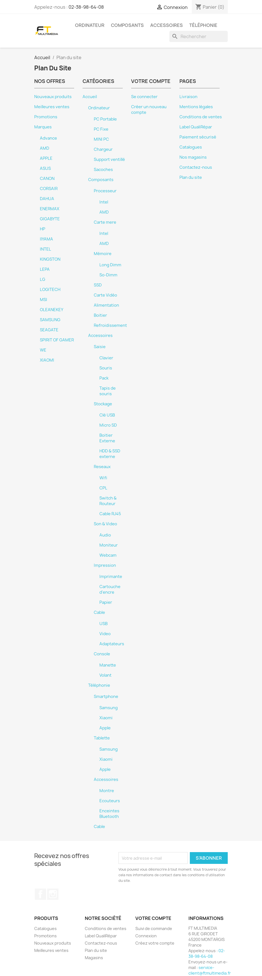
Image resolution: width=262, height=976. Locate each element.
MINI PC (101, 139)
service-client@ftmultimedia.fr (209, 970)
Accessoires (166, 25)
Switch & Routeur (108, 500)
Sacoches (103, 169)
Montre (106, 791)
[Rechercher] (198, 36)
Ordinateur (89, 25)
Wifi (103, 478)
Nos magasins (193, 157)
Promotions (45, 117)
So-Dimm (108, 275)
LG (42, 279)
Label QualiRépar (195, 127)
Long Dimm (110, 265)
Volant (105, 675)
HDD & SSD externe (109, 453)
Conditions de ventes (200, 117)
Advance (48, 138)
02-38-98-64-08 (86, 7)
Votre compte (153, 918)
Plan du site (190, 177)
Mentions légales (196, 107)
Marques (43, 127)
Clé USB (107, 415)
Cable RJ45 (110, 514)
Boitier (100, 315)
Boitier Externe (107, 438)
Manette (107, 665)
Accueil (90, 97)
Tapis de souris (107, 391)
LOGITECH (50, 289)
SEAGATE (49, 330)
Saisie (100, 347)
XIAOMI (47, 360)
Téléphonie (203, 25)
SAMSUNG (50, 320)
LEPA (45, 269)
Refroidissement (110, 325)
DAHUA (47, 199)
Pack (103, 378)
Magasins (94, 957)
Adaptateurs (111, 644)
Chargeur (103, 149)
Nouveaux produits (53, 97)
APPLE (46, 158)
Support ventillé (109, 159)
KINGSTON (50, 259)
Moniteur (108, 545)
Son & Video (105, 524)
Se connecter (144, 97)
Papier (105, 602)
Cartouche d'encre (109, 589)
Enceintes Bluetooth (109, 813)
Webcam (108, 555)
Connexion (146, 935)
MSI (43, 299)
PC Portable (105, 119)
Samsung (108, 708)
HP (42, 229)
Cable (99, 612)
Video (105, 634)
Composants (127, 25)
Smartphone (106, 696)
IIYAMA (46, 239)
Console (102, 654)
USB (103, 623)
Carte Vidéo (105, 295)
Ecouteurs (109, 801)
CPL (103, 488)
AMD (44, 148)
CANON (47, 178)
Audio (105, 535)
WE (43, 350)
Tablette (102, 738)
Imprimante (110, 576)
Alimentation (106, 305)
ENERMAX (49, 209)
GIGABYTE (50, 219)
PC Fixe (101, 129)
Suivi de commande (153, 928)
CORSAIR (49, 188)
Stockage (103, 404)
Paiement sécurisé (197, 137)
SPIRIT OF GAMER (57, 340)
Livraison (188, 97)
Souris (105, 368)
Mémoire (102, 253)
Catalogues (190, 147)
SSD (98, 285)
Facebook (40, 894)
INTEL (45, 249)
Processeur (105, 191)
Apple (105, 728)
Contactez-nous (195, 167)
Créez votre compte (154, 943)
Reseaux (102, 467)
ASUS (45, 168)
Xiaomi (106, 718)
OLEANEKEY (51, 310)
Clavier (106, 358)
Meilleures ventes (51, 107)
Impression (105, 565)
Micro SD (108, 425)
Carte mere (105, 222)
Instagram (52, 894)
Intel (103, 202)
